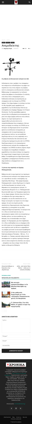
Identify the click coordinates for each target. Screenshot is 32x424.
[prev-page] (3, 311)
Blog (13, 417)
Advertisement (7, 417)
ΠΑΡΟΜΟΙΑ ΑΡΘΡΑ (6, 275)
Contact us (18, 417)
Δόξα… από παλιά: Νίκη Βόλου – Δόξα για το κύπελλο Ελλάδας (23, 268)
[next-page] (5, 311)
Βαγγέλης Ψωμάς (8, 48)
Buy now (25, 417)
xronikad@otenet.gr (19, 404)
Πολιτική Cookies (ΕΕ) (16, 419)
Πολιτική (8, 42)
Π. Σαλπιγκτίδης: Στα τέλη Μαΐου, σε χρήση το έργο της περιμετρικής (20, 304)
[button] (3, 2)
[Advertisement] (16, 21)
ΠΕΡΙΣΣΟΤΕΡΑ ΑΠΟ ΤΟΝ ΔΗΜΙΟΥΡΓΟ (10, 278)
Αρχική (3, 40)
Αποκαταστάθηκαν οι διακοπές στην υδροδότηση (8, 268)
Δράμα (8, 40)
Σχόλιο (12, 42)
